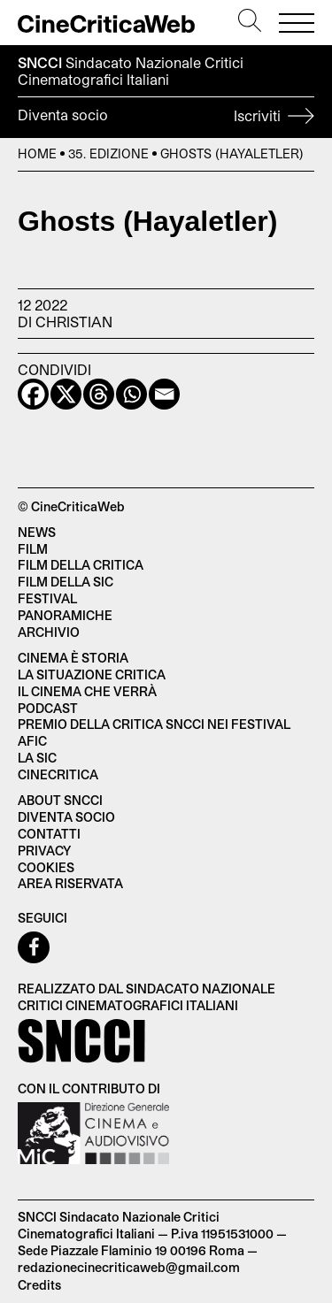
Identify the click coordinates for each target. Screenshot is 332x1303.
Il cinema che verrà (87, 691)
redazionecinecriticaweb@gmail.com (129, 1267)
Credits (39, 1284)
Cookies (46, 867)
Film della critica (80, 564)
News (37, 532)
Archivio (49, 632)
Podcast (48, 708)
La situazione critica (92, 674)
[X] (65, 394)
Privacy (44, 850)
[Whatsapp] (131, 394)
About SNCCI (60, 800)
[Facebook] (33, 394)
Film (33, 548)
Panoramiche (65, 615)
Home (37, 153)
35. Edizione (108, 153)
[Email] (164, 394)
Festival (47, 598)
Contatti (49, 833)
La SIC (37, 757)
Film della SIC (65, 581)
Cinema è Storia (73, 657)
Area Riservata (70, 883)
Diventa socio (166, 117)
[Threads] (98, 394)
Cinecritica (58, 774)
